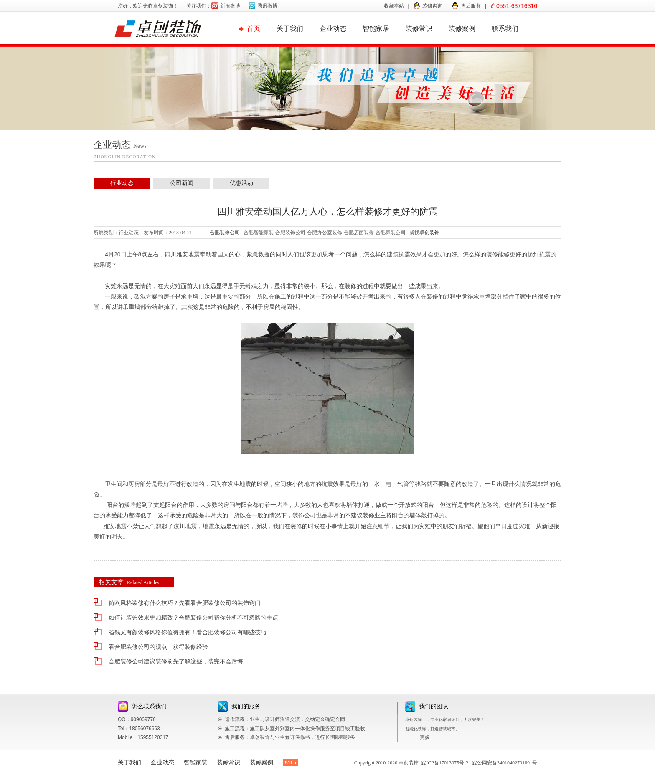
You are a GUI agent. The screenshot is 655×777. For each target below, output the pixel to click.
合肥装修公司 (225, 232)
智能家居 (376, 28)
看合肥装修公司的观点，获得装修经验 (158, 647)
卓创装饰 (429, 232)
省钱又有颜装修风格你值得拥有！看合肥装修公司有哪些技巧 (188, 632)
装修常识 (419, 28)
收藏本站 (394, 6)
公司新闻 (181, 183)
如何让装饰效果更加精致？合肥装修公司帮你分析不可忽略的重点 (193, 618)
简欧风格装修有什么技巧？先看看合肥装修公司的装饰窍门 (185, 603)
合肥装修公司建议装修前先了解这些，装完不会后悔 (176, 661)
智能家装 (195, 762)
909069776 (143, 719)
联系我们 (505, 28)
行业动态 (122, 183)
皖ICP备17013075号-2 (444, 763)
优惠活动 (241, 183)
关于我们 (290, 28)
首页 (253, 28)
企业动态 (333, 28)
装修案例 (462, 28)
